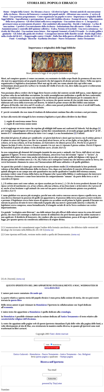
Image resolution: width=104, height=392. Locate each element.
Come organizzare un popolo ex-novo (54, 16)
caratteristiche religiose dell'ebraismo (18, 319)
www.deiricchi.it (51, 288)
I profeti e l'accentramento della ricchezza (35, 26)
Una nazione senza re (73, 21)
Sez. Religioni (84, 354)
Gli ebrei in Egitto (60, 12)
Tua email (52, 370)
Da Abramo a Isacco (40, 12)
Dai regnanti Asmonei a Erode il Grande (65, 31)
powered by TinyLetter (52, 383)
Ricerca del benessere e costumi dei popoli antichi (42, 14)
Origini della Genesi (20, 12)
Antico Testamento (86, 38)
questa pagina (42, 357)
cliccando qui (36, 293)
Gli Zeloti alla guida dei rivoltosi (28, 34)
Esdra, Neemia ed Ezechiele (64, 29)
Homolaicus (41, 305)
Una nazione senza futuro (33, 31)
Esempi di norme (79, 19)
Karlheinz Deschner (47, 38)
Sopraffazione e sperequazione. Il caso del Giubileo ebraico (43, 19)
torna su (49, 230)
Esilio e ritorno (92, 26)
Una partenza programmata (23, 16)
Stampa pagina (66, 357)
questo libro (16, 300)
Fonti (11, 38)
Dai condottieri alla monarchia (57, 24)
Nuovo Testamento (67, 38)
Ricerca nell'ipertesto (51, 361)
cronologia (66, 312)
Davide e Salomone (82, 24)
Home (6, 12)
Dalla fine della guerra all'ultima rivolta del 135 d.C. (77, 36)
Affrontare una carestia (77, 14)
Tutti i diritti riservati (59, 334)
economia (8, 307)
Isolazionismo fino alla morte (70, 26)
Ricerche (32, 38)
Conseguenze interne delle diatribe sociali (64, 34)
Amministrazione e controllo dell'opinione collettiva (25, 29)
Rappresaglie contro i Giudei (38, 36)
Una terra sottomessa (88, 29)
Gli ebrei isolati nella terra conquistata (44, 21)
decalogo (93, 128)
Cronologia (21, 38)
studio (62, 166)
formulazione (67, 133)
